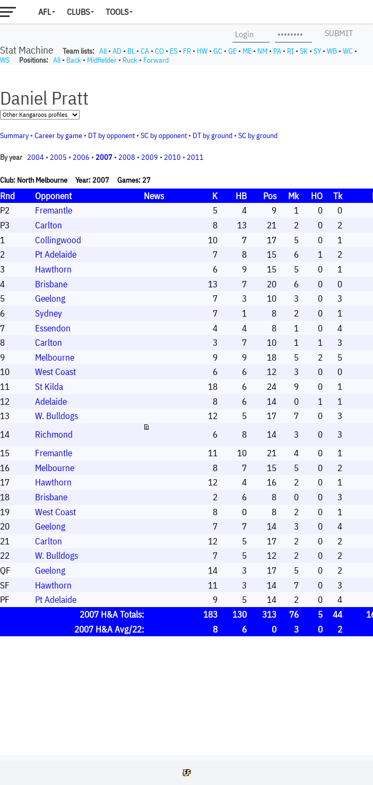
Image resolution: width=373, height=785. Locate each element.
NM (262, 51)
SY (317, 51)
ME (246, 51)
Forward (156, 60)
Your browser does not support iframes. (186, 410)
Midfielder (102, 60)
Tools (117, 11)
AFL (44, 11)
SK (304, 51)
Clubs (78, 11)
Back (73, 60)
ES (173, 51)
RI (290, 51)
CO (159, 51)
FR (187, 51)
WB (332, 51)
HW (202, 51)
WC (348, 51)
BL (131, 51)
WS (5, 60)
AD (117, 51)
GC (217, 51)
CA (145, 51)
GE (232, 51)
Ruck (130, 60)
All (103, 51)
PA (277, 51)
